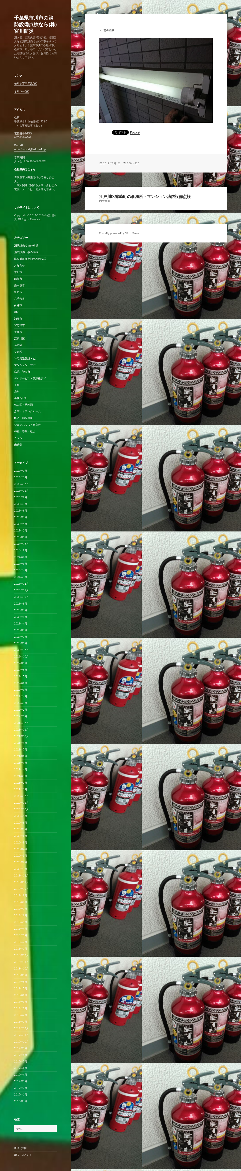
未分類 (18, 444)
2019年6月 (20, 915)
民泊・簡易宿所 (23, 418)
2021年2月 (20, 783)
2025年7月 (20, 504)
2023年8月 (20, 603)
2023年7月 (20, 610)
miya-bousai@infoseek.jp (30, 149)
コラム (18, 438)
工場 (16, 385)
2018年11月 (21, 962)
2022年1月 (20, 716)
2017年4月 (20, 1074)
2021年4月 (20, 769)
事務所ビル (20, 398)
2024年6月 (20, 564)
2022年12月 (21, 650)
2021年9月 (20, 743)
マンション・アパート (27, 365)
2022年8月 (20, 670)
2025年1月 (20, 537)
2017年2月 (20, 1088)
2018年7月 (20, 988)
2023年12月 (21, 584)
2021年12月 (21, 723)
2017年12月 (21, 1028)
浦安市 (18, 318)
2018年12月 (21, 955)
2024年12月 (21, 544)
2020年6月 (20, 836)
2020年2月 (20, 862)
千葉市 (18, 332)
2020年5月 (20, 842)
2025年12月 (21, 484)
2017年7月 (20, 1061)
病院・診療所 (22, 372)
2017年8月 (20, 1055)
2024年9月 (20, 550)
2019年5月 (20, 922)
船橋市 (18, 279)
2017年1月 (20, 1094)
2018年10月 (21, 968)
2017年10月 (21, 1041)
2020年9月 (20, 816)
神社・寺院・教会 (24, 431)
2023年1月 (20, 643)
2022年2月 (20, 710)
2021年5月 (20, 763)
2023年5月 (20, 617)
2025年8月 (20, 497)
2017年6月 (20, 1068)
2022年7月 (20, 676)
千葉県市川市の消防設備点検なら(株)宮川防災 (35, 24)
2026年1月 (20, 477)
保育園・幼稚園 (23, 405)
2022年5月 (20, 690)
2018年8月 (20, 982)
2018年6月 (20, 995)
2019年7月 (20, 909)
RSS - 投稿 (20, 1148)
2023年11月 (21, 590)
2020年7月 (20, 829)
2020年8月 (20, 822)
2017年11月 (21, 1035)
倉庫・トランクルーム (27, 411)
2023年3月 (20, 630)
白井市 (18, 305)
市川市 (18, 272)
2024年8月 (20, 557)
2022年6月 (20, 683)
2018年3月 (20, 1008)
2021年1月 (20, 789)
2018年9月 (20, 975)
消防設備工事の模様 (26, 252)
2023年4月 (20, 623)
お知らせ (19, 265)
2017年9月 (20, 1048)
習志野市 (19, 325)
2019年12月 (21, 875)
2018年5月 (20, 1002)
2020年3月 (20, 855)
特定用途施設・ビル (26, 358)
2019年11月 (21, 882)
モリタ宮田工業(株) (25, 83)
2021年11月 (21, 729)
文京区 (18, 352)
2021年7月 (20, 749)
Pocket (135, 132)
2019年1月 (20, 948)
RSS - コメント (23, 1155)
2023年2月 (20, 637)
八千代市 (19, 299)
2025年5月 (20, 517)
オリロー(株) (21, 91)
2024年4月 (20, 570)
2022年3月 (20, 703)
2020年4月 (20, 849)
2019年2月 (20, 942)
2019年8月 (20, 902)
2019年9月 (20, 895)
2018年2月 (20, 1015)
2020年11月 (21, 803)
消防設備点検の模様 (26, 245)
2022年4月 (20, 696)
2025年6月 (20, 510)
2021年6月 (20, 756)
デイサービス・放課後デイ (30, 378)
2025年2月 (20, 530)
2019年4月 (20, 929)
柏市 (16, 312)
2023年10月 (21, 597)
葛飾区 (18, 345)
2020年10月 (21, 809)
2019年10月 (21, 889)
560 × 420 (133, 163)
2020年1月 (20, 869)
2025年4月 (20, 524)
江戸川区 (19, 338)
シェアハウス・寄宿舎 (27, 425)
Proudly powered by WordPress (119, 233)
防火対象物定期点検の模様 (30, 259)
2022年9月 (20, 663)
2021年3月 (20, 776)
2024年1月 (20, 577)
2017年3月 (20, 1081)
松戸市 (18, 292)
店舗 (16, 392)
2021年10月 (21, 736)
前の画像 (109, 30)
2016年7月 (20, 1101)
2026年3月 (20, 471)
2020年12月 (21, 796)
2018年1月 (20, 1022)
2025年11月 (21, 490)
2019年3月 (20, 935)
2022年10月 (21, 656)
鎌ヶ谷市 (19, 285)
